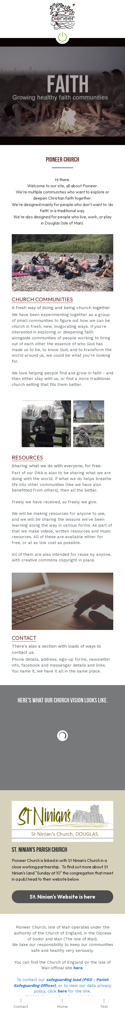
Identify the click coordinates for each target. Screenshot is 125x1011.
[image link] (62, 262)
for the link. (79, 991)
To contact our (31, 979)
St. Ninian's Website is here (62, 896)
